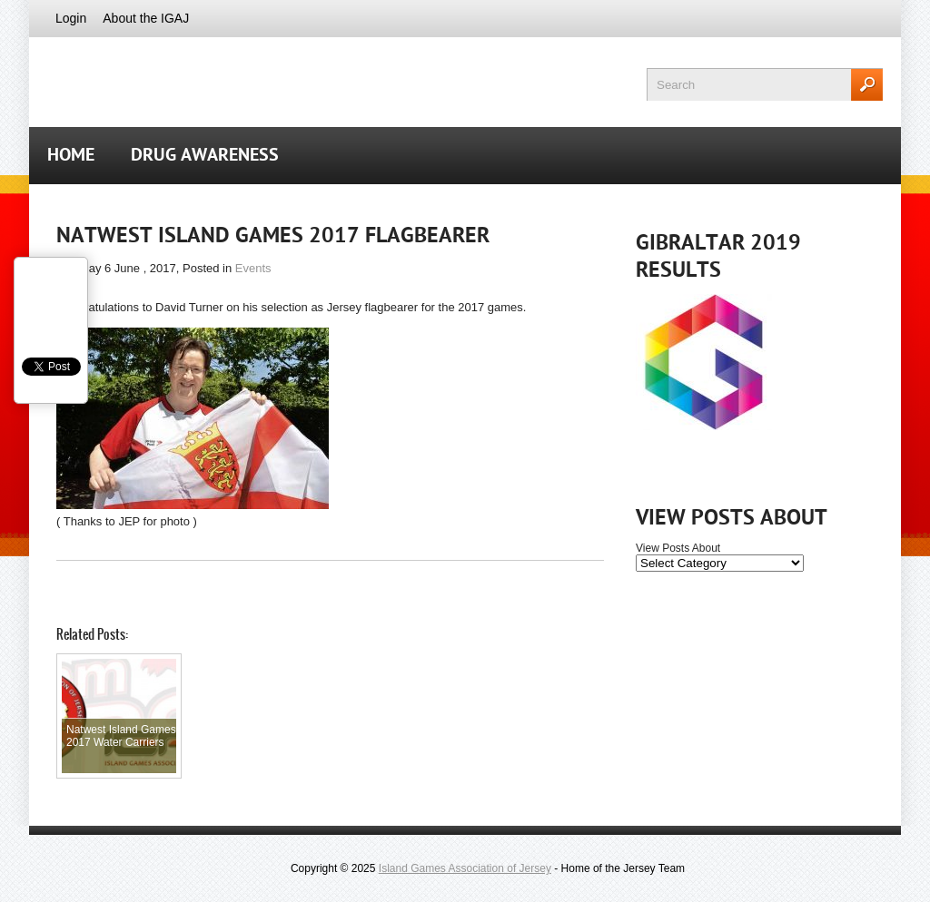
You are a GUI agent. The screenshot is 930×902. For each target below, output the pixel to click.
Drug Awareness (205, 156)
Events (253, 268)
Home (70, 156)
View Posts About (678, 548)
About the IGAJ (146, 18)
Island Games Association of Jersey (465, 868)
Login (70, 18)
